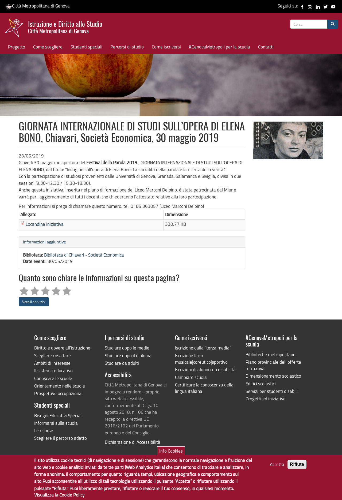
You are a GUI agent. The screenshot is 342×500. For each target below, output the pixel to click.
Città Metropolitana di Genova (37, 6)
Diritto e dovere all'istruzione (62, 348)
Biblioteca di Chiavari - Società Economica (84, 255)
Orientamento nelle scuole (59, 386)
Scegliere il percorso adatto (60, 438)
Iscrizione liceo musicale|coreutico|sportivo (201, 358)
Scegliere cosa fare (52, 355)
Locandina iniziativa (45, 224)
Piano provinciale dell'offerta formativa (273, 365)
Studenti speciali (86, 47)
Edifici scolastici (261, 384)
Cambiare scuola (191, 377)
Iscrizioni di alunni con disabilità (205, 369)
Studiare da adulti (122, 363)
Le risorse (43, 430)
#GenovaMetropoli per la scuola (219, 47)
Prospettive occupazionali (59, 393)
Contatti (266, 47)
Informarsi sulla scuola (56, 423)
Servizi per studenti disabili (272, 391)
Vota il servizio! (33, 301)
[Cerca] (332, 24)
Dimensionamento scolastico (273, 376)
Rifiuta (297, 467)
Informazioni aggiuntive (44, 242)
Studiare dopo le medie (127, 348)
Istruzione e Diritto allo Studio (65, 26)
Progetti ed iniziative (266, 399)
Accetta (277, 468)
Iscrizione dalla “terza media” (203, 348)
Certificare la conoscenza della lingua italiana (204, 388)
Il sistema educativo (53, 370)
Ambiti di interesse (52, 363)
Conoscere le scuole (53, 378)
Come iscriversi (166, 47)
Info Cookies (171, 454)
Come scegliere (48, 47)
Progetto (16, 47)
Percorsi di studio (127, 47)
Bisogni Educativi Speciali (58, 415)
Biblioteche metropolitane (271, 354)
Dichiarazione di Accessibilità (132, 442)
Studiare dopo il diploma (128, 355)
